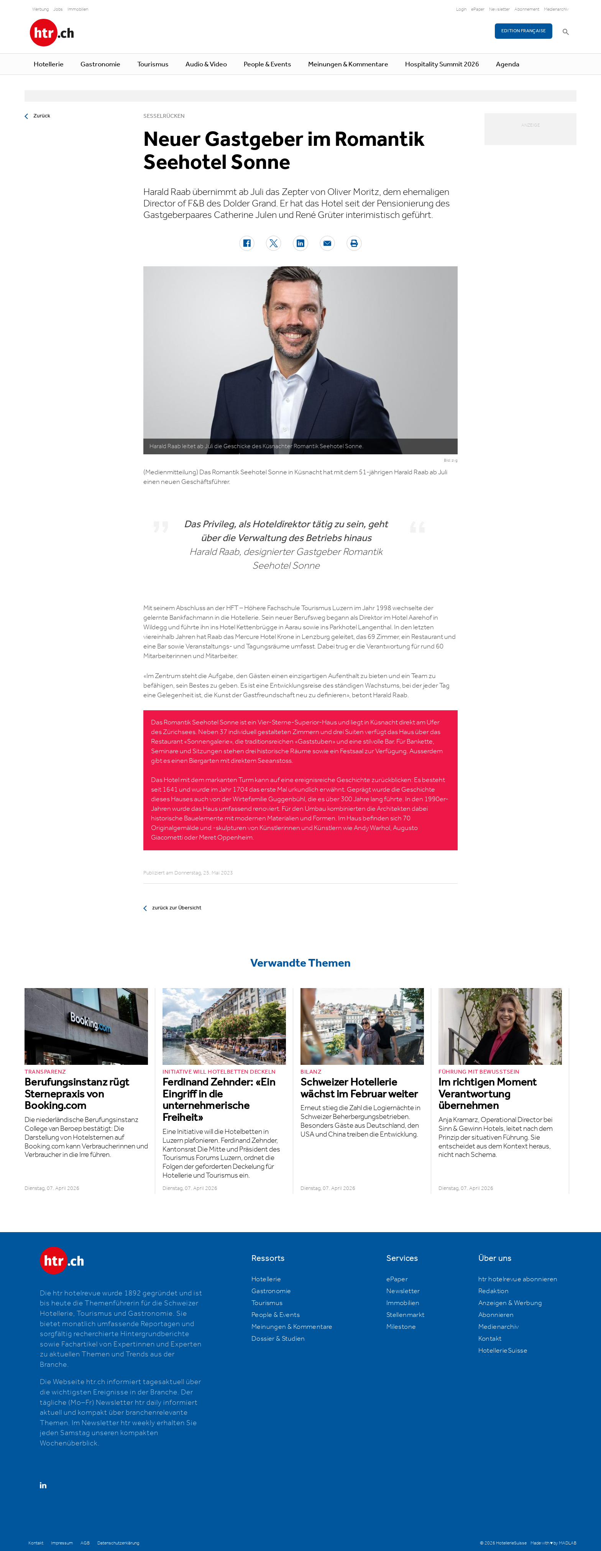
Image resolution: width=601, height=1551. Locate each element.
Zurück (41, 116)
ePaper (477, 9)
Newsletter (499, 9)
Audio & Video (206, 64)
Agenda (507, 64)
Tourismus (153, 64)
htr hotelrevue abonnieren (518, 1279)
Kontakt (490, 1338)
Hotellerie (49, 64)
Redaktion (493, 1291)
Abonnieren (496, 1315)
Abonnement (526, 9)
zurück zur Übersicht (176, 908)
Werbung (40, 9)
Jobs (58, 9)
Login (461, 9)
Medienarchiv (556, 9)
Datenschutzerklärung (118, 1543)
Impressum (62, 1543)
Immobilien (77, 9)
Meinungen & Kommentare (348, 64)
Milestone (401, 1327)
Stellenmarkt (405, 1315)
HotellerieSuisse (502, 1350)
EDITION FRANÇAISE (523, 31)
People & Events (267, 64)
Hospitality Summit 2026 (442, 64)
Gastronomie (100, 64)
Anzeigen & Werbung (510, 1303)
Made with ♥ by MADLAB (553, 1543)
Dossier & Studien (278, 1338)
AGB (85, 1543)
